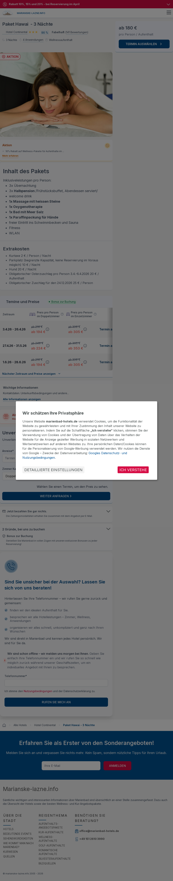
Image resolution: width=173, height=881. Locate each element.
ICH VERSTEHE (133, 470)
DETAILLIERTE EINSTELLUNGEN (53, 470)
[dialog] (86, 440)
